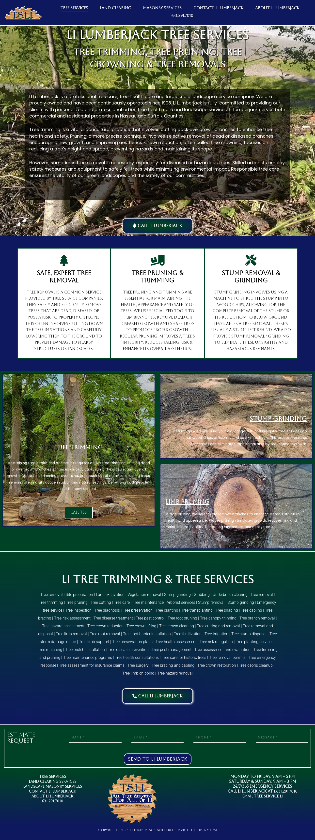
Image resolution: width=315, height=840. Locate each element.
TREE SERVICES (74, 8)
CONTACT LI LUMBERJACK (218, 8)
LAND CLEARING (115, 8)
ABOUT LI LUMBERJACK (277, 8)
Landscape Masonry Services (52, 786)
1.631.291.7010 (285, 791)
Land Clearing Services (53, 781)
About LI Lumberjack (52, 796)
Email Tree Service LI (262, 796)
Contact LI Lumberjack (53, 791)
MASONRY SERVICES (162, 8)
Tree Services (52, 776)
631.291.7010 (182, 15)
